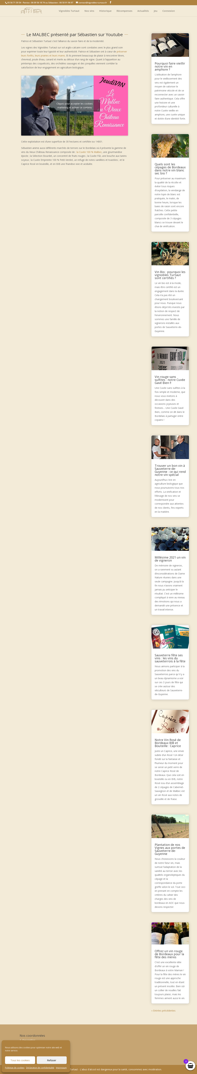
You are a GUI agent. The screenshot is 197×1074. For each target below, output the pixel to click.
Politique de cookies (14, 1067)
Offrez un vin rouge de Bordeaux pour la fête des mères (169, 954)
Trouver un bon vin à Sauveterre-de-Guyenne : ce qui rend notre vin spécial (170, 470)
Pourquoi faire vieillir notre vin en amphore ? (170, 66)
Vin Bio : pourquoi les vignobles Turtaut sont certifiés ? (170, 275)
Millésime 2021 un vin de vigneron (170, 558)
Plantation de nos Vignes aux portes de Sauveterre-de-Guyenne (170, 849)
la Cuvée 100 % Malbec (89, 152)
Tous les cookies (20, 1060)
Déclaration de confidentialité (40, 1067)
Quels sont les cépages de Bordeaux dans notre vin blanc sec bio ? (170, 168)
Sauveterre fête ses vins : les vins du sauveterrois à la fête (170, 658)
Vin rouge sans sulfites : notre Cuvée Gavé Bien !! (170, 380)
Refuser (51, 1060)
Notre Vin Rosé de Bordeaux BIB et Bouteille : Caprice (168, 743)
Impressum (61, 1067)
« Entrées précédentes (163, 1010)
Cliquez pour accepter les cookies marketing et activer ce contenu (74, 105)
